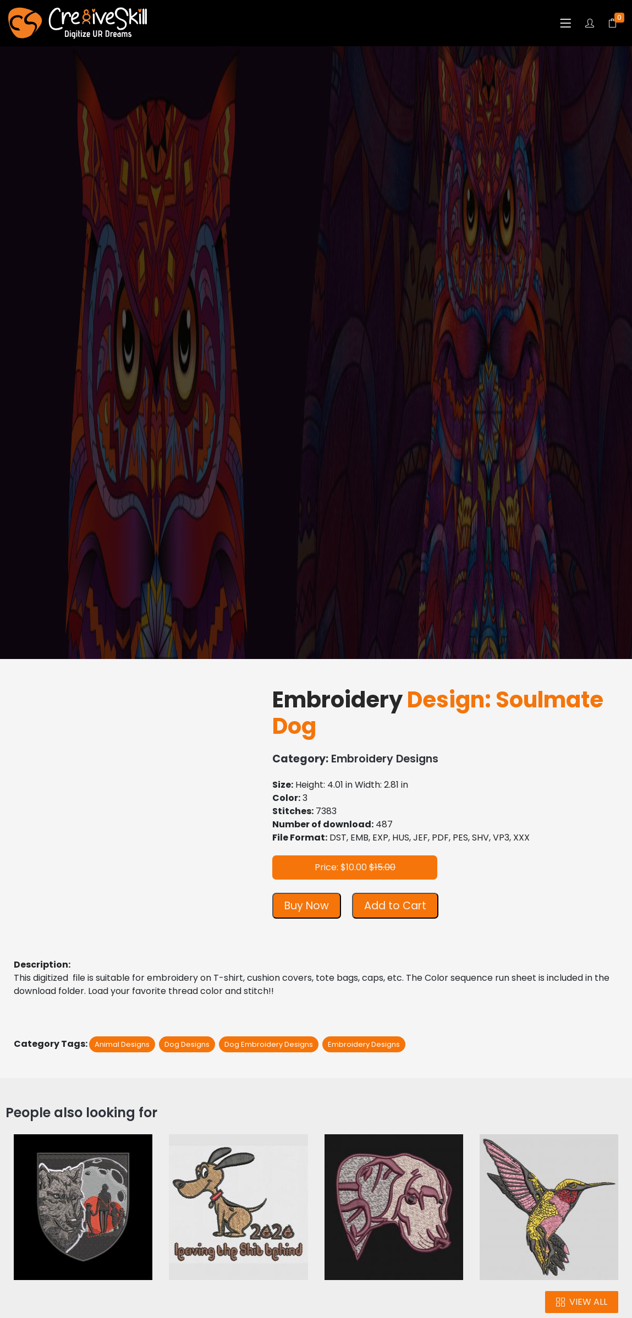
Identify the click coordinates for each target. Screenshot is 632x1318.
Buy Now (306, 905)
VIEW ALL (581, 1301)
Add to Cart (395, 905)
